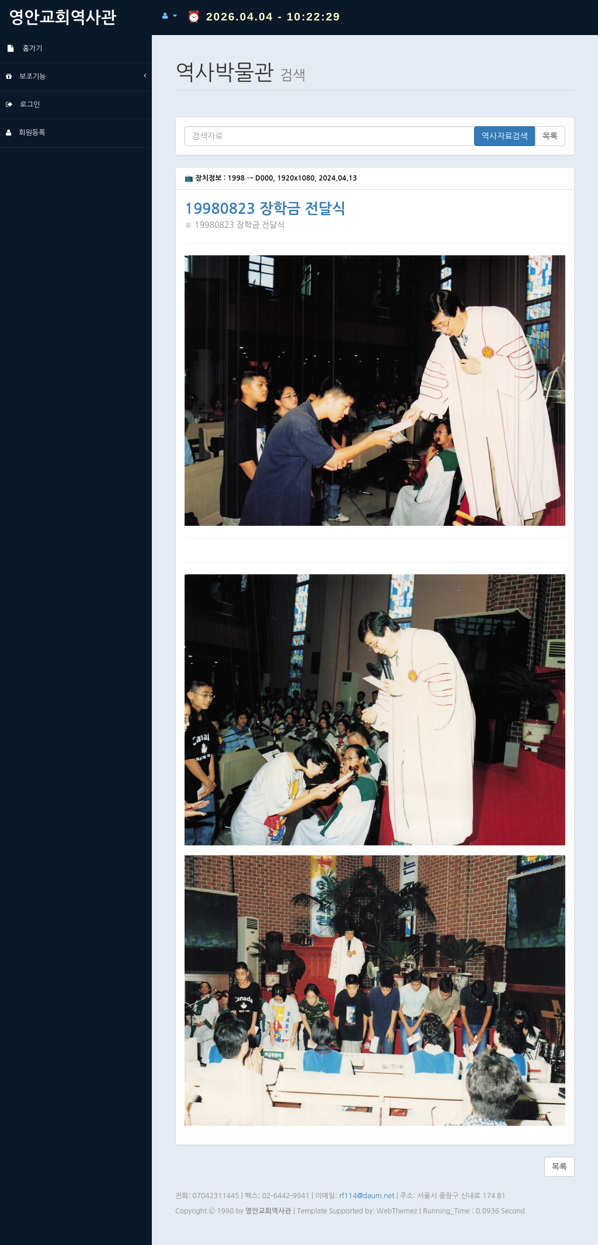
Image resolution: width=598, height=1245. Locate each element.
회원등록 (25, 132)
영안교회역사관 (62, 17)
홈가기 (24, 48)
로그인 (23, 104)
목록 (550, 136)
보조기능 (76, 76)
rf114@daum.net (367, 1195)
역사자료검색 (505, 136)
